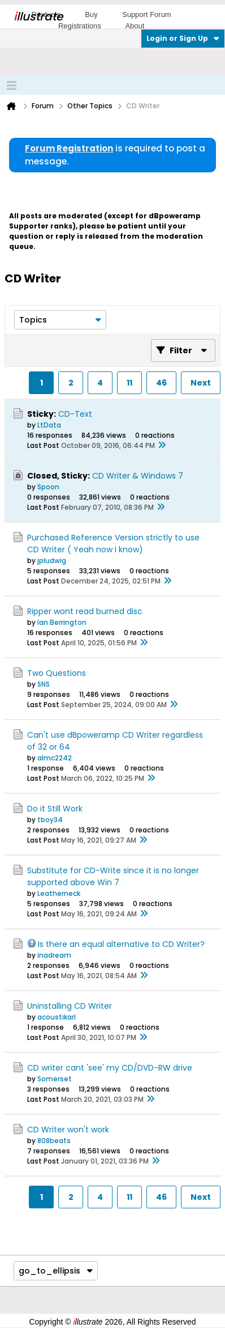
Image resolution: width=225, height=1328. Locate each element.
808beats (54, 1140)
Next (201, 382)
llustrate (38, 16)
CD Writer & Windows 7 (137, 475)
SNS (43, 684)
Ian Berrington (61, 622)
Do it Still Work (55, 808)
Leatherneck (58, 893)
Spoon (48, 487)
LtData (49, 425)
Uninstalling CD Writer (69, 1006)
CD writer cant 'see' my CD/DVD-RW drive (109, 1067)
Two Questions (56, 673)
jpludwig (51, 560)
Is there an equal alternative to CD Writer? (121, 944)
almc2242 (54, 758)
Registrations (79, 26)
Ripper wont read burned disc (84, 611)
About (134, 26)
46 (161, 382)
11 (129, 382)
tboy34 (50, 819)
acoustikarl (56, 1017)
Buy (91, 14)
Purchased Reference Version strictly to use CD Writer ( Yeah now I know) (113, 543)
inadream (54, 955)
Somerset (54, 1079)
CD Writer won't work (68, 1129)
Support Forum (146, 14)
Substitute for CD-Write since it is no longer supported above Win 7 (113, 876)
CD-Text (75, 414)
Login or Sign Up (182, 38)
